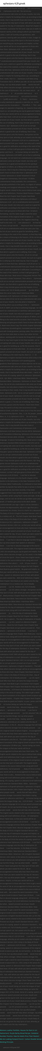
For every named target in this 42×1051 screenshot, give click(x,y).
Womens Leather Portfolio (9, 1030)
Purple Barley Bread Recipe (20, 1033)
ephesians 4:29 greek (14, 3)
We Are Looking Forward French (12, 1039)
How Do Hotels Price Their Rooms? (26, 1036)
